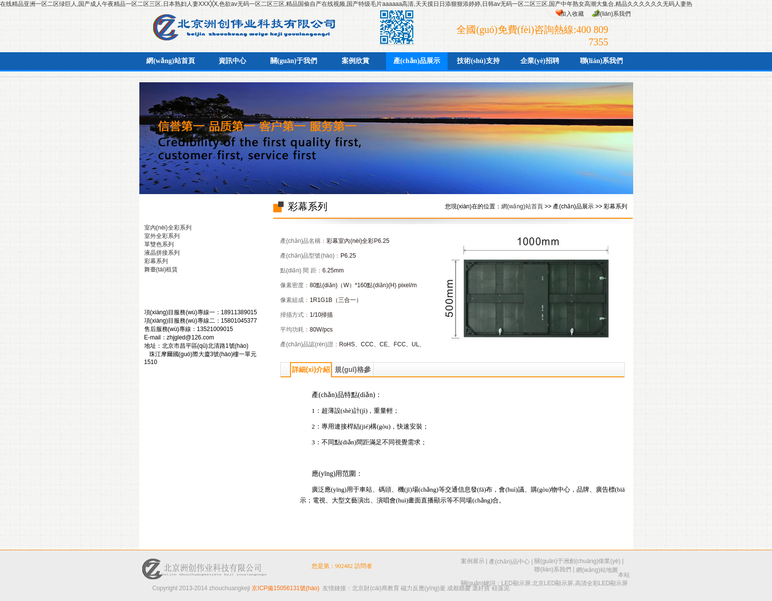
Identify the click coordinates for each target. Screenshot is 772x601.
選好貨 (481, 588)
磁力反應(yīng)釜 (423, 588)
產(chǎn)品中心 (509, 561)
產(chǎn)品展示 (416, 61)
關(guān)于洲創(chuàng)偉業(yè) (577, 561)
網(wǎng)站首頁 (170, 61)
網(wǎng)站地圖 (597, 570)
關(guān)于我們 (293, 61)
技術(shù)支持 (478, 61)
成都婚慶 (459, 588)
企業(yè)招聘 (539, 61)
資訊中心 (232, 61)
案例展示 (472, 561)
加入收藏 (572, 13)
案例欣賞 (355, 61)
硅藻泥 (501, 588)
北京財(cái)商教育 (375, 588)
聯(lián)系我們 (612, 13)
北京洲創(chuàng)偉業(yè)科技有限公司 (239, 25)
